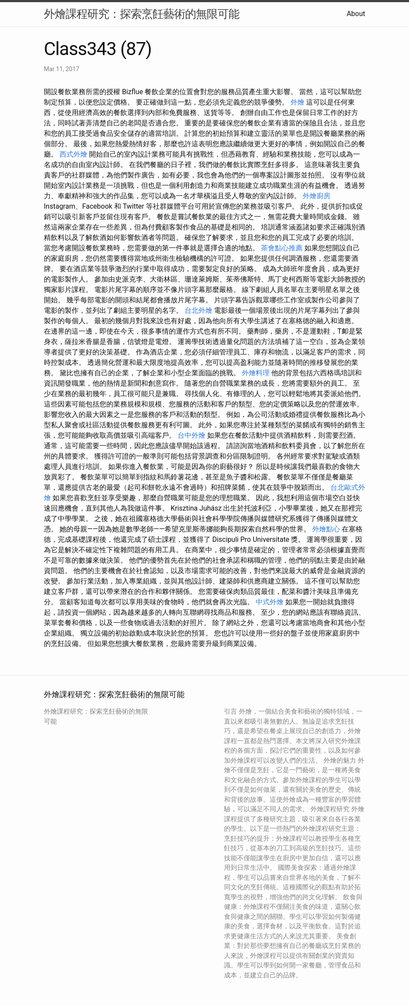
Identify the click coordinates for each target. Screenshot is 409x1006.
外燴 (297, 102)
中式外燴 (270, 602)
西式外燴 (73, 154)
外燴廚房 (316, 196)
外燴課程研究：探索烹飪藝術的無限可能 (141, 13)
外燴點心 (326, 529)
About (355, 14)
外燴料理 (256, 373)
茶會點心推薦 (282, 248)
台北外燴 (198, 310)
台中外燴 (191, 435)
